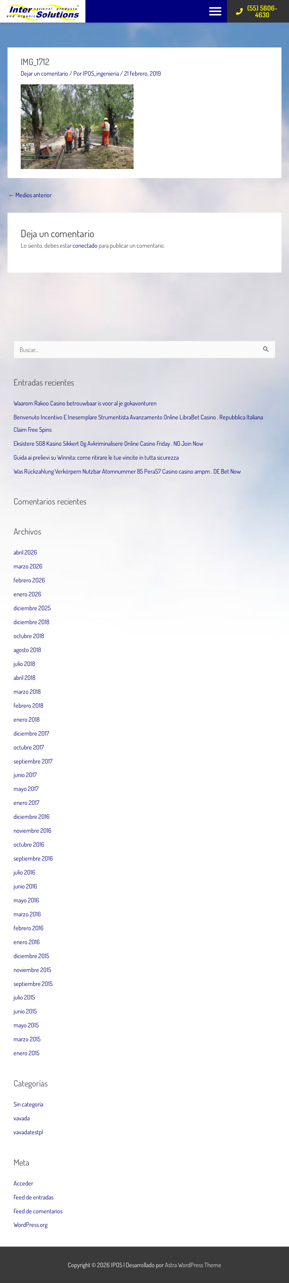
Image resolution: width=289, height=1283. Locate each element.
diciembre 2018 (31, 622)
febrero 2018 (28, 705)
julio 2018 (24, 663)
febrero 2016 (29, 928)
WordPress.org (30, 1224)
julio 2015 (24, 997)
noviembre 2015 (32, 970)
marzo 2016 (27, 914)
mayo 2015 (26, 1025)
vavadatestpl (28, 1132)
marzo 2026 (28, 566)
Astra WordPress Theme (193, 1265)
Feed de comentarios (38, 1211)
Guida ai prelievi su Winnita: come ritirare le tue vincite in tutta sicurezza (96, 457)
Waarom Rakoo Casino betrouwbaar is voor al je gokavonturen (85, 403)
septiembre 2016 (33, 858)
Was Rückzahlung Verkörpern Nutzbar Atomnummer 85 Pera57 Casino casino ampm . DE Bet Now (127, 471)
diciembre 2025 (32, 608)
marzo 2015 (27, 1039)
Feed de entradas (33, 1197)
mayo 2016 (26, 900)
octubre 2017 (29, 747)
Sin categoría (28, 1104)
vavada (22, 1118)
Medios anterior (30, 195)
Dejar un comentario (44, 73)
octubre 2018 (29, 636)
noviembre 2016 (33, 830)
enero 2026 (27, 594)
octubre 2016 (29, 844)
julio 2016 (24, 872)
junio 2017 (25, 775)
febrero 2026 (29, 580)
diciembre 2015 (31, 956)
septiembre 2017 (33, 761)
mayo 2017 (26, 788)
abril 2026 (25, 552)
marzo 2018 (27, 691)
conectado (85, 245)
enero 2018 (27, 719)
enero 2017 (27, 802)
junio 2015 (25, 1011)
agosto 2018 (27, 650)
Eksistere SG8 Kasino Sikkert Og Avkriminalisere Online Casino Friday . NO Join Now (108, 443)
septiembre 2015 (33, 983)
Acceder (23, 1183)
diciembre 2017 (31, 733)
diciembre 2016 (32, 816)
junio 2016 (25, 886)
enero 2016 (27, 942)
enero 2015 (27, 1053)
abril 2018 (24, 677)
